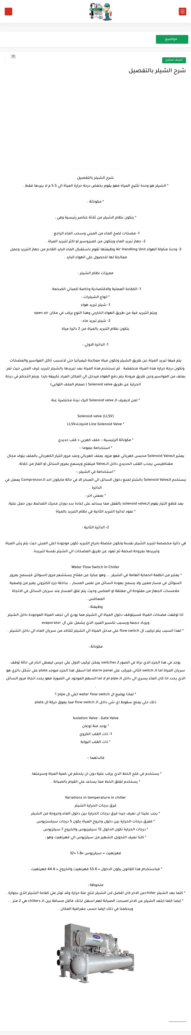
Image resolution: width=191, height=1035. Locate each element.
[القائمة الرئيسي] (182, 11)
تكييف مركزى (174, 60)
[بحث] (8, 11)
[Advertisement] (95, 127)
